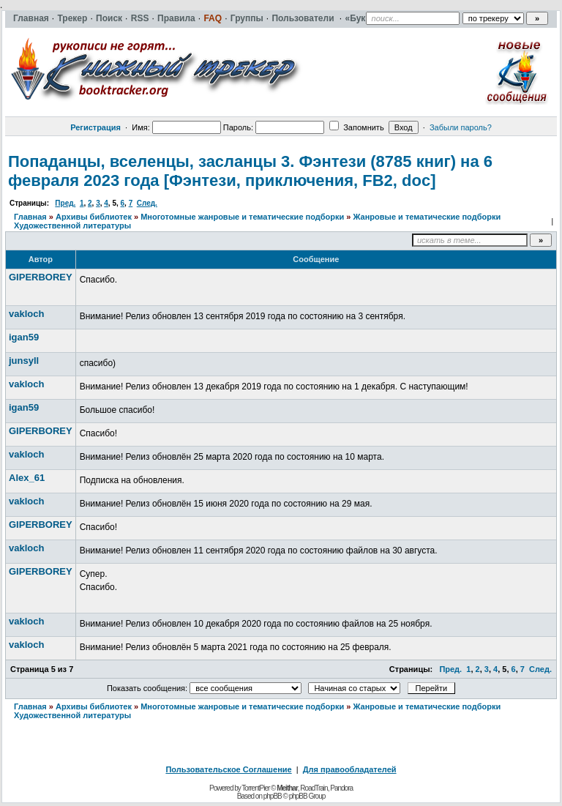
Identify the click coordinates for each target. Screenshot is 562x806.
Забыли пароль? (461, 127)
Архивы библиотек (94, 216)
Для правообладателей (350, 769)
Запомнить (356, 127)
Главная (30, 216)
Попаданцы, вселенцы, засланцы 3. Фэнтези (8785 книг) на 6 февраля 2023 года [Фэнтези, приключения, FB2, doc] (250, 171)
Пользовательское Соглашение (228, 769)
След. (147, 203)
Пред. (65, 203)
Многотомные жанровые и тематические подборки (242, 216)
